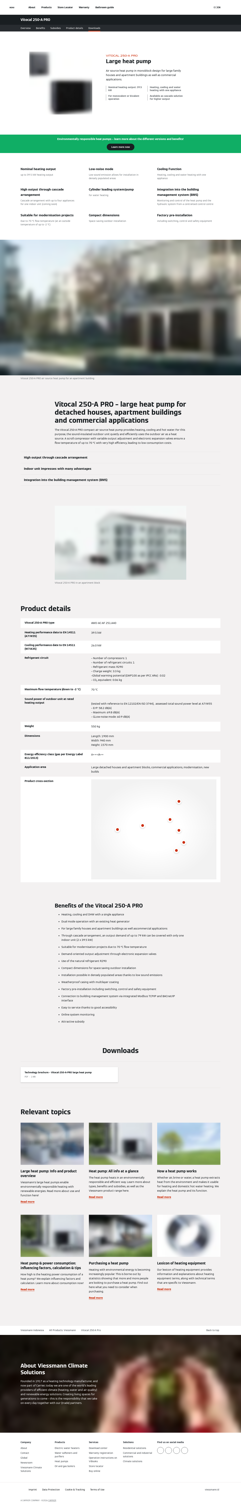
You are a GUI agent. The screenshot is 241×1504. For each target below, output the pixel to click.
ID (215, 7)
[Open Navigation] (12, 7)
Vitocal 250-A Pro (91, 1330)
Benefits (40, 28)
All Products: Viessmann (62, 1330)
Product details (74, 28)
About (31, 7)
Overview (26, 28)
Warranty (84, 7)
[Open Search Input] (208, 7)
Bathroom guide (104, 7)
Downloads (94, 28)
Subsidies (55, 28)
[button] (213, 1330)
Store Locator (65, 7)
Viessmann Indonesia (32, 1330)
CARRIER (52, 1500)
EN (218, 7)
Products (46, 7)
